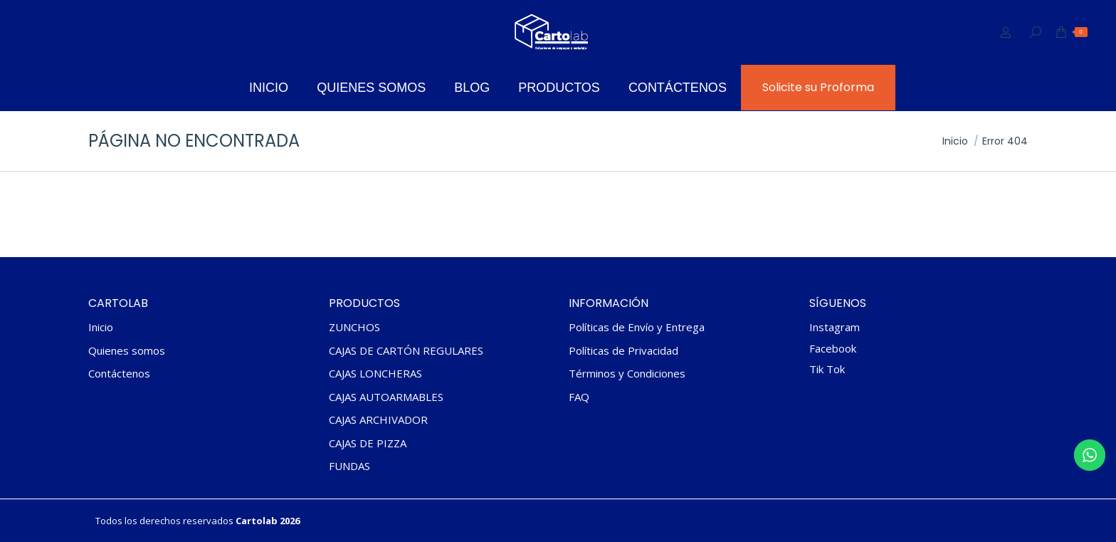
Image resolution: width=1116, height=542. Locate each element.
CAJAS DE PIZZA (367, 443)
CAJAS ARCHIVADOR (378, 420)
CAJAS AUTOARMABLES (386, 397)
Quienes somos (126, 351)
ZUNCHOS (354, 327)
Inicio (100, 327)
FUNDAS (349, 466)
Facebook (832, 348)
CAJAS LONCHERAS (375, 373)
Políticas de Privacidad (623, 351)
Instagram (834, 327)
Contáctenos (119, 373)
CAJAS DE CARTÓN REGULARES (406, 351)
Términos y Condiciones (627, 373)
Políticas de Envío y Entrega (637, 327)
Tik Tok (827, 369)
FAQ (579, 397)
